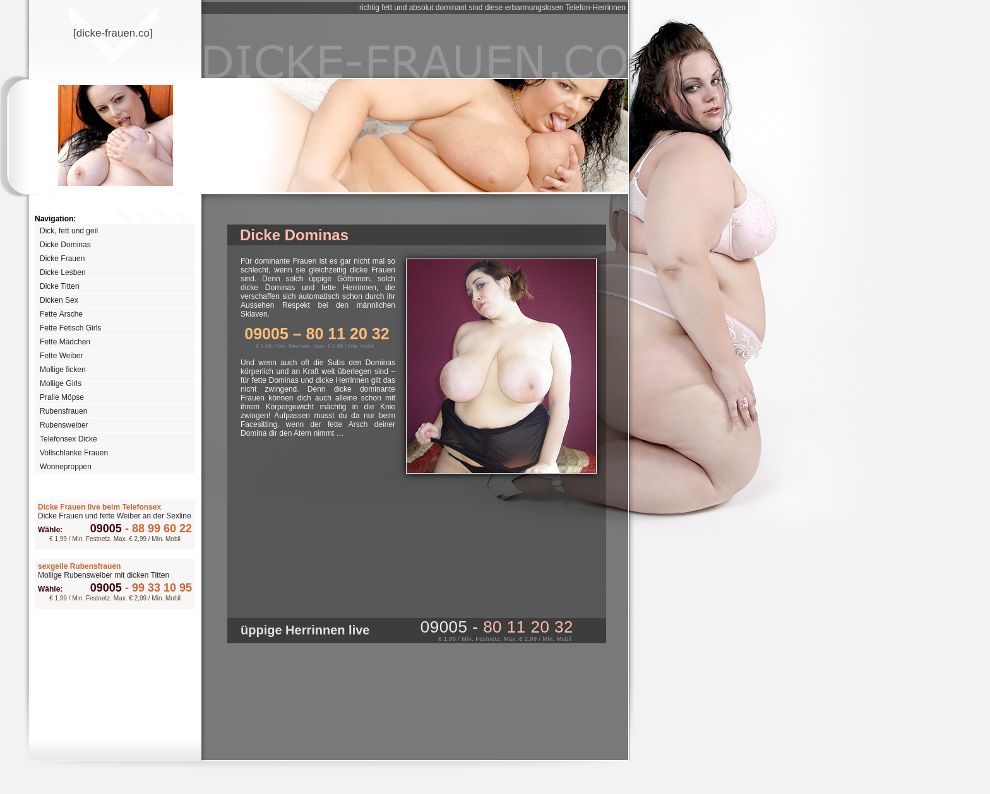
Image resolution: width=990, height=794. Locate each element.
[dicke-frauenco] (113, 33)
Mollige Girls (60, 383)
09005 (106, 528)
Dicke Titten (60, 286)
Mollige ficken (63, 369)
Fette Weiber (61, 355)
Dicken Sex (59, 300)
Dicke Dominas (65, 244)
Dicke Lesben (63, 272)
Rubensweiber (64, 425)
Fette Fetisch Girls (70, 328)
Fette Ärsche (61, 314)
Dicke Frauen (62, 258)
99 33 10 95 (157, 587)
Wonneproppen (66, 466)
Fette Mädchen (65, 341)
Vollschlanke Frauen (74, 452)
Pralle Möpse (62, 397)
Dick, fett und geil (69, 230)
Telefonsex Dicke (68, 439)
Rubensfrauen (63, 411)
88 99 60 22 (157, 528)
